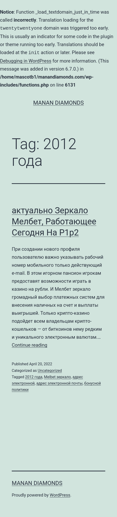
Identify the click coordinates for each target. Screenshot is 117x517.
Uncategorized (50, 369)
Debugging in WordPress (25, 60)
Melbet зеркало (57, 376)
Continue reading (29, 344)
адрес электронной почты (59, 382)
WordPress (60, 494)
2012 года (33, 376)
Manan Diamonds (58, 102)
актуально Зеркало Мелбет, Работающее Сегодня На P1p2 (54, 221)
